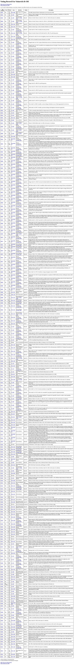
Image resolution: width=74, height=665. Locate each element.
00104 (2, 347)
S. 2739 (12, 326)
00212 (2, 646)
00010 (2, 39)
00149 (2, 478)
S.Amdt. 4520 (18, 334)
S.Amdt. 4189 (18, 152)
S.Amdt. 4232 (18, 224)
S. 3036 (12, 456)
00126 (2, 414)
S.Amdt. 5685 (18, 647)
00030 (2, 104)
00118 (2, 388)
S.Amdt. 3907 (18, 57)
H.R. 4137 (13, 598)
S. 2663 (12, 120)
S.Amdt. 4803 (18, 447)
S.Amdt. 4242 (18, 206)
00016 (2, 59)
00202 (2, 620)
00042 (2, 139)
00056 (2, 188)
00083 (2, 282)
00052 (2, 175)
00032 (2, 110)
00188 (2, 584)
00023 (2, 79)
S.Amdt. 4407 (18, 303)
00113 (2, 374)
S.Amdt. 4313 (18, 247)
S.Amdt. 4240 (18, 214)
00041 (2, 136)
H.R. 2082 (13, 74)
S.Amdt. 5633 (18, 621)
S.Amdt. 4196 (18, 165)
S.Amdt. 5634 (18, 625)
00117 (2, 385)
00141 (2, 456)
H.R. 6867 (13, 654)
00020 (2, 72)
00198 (2, 608)
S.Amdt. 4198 (18, 182)
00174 (2, 543)
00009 (2, 36)
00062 (2, 209)
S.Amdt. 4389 (18, 310)
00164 (2, 517)
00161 (2, 509)
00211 (2, 643)
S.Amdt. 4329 (18, 186)
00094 (2, 317)
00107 (2, 358)
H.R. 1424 (13, 646)
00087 (2, 294)
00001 (2, 12)
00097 (2, 326)
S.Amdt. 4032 (18, 94)
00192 (2, 593)
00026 (2, 90)
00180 (2, 563)
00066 (2, 223)
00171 (2, 536)
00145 (2, 467)
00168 (2, 529)
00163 (2, 514)
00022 (2, 76)
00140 (2, 454)
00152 (2, 485)
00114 (2, 376)
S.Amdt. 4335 (18, 242)
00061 (2, 206)
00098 (2, 330)
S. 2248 (12, 14)
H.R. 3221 (13, 117)
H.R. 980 (13, 414)
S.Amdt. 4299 (18, 286)
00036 (2, 120)
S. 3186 (12, 581)
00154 (2, 491)
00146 (2, 470)
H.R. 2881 (13, 376)
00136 (2, 444)
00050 (2, 168)
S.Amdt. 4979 (18, 613)
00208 (2, 636)
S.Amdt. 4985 (18, 489)
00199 (2, 612)
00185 (2, 576)
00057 (2, 192)
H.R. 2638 (13, 634)
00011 (2, 42)
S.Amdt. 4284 (18, 227)
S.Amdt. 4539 (18, 352)
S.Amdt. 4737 (18, 409)
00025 (2, 86)
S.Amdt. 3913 (18, 46)
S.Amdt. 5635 (18, 627)
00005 (2, 24)
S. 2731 (12, 543)
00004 (2, 21)
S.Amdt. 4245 (18, 283)
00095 (2, 320)
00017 (2, 63)
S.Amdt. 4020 (18, 80)
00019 (2, 69)
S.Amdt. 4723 (18, 393)
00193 (2, 596)
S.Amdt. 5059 (18, 521)
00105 (2, 351)
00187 (2, 581)
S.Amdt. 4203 (18, 179)
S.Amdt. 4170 (18, 144)
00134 (2, 438)
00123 (2, 405)
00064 (2, 216)
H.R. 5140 (13, 24)
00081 (2, 275)
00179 (2, 559)
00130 (2, 424)
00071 (2, 241)
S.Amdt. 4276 (18, 266)
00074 (2, 250)
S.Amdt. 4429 (18, 318)
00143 (2, 462)
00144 (2, 464)
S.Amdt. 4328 (18, 221)
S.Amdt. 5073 (18, 551)
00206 (2, 631)
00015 (2, 56)
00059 (2, 199)
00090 (2, 302)
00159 (2, 504)
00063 (2, 213)
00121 (2, 398)
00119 (2, 392)
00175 (2, 546)
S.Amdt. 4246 (18, 210)
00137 (2, 446)
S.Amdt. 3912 (18, 60)
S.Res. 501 (13, 294)
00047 (2, 157)
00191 (2, 591)
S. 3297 (12, 584)
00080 (2, 271)
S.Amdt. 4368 (18, 238)
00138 (2, 449)
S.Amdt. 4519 (18, 338)
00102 (2, 342)
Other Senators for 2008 (4, 5)
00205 (2, 629)
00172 (2, 539)
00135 (2, 441)
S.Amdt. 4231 (18, 203)
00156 (2, 497)
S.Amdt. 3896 (18, 105)
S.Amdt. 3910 (18, 50)
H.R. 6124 (13, 464)
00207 (2, 634)
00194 (2, 598)
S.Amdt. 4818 (18, 452)
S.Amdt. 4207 (18, 189)
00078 (2, 265)
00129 (2, 422)
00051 (2, 171)
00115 (2, 379)
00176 (2, 550)
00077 (2, 261)
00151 (2, 482)
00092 (2, 309)
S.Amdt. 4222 (18, 196)
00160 (2, 506)
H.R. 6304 (13, 501)
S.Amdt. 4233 (18, 276)
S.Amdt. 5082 (18, 564)
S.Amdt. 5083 (18, 557)
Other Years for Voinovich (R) (6, 4)
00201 (2, 617)
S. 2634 (12, 115)
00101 (2, 339)
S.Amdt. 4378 (18, 258)
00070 (2, 237)
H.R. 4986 (13, 12)
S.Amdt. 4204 (18, 172)
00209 (2, 639)
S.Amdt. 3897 (18, 108)
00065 (2, 220)
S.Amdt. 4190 (18, 149)
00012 (2, 45)
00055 (2, 185)
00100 (2, 337)
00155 (2, 494)
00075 (2, 254)
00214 (2, 654)
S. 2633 (12, 112)
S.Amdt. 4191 (18, 169)
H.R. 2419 (13, 419)
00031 (2, 107)
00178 (2, 556)
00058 (2, 195)
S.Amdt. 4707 (18, 399)
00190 (2, 588)
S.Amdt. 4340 (18, 245)
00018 (2, 66)
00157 (2, 499)
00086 (2, 292)
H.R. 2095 (13, 639)
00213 (2, 650)
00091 (2, 305)
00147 (2, 473)
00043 (2, 143)
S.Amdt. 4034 (18, 87)
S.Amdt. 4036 (18, 91)
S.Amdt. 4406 (18, 306)
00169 (2, 531)
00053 (2, 178)
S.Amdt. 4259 (18, 200)
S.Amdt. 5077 (18, 567)
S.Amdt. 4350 (18, 193)
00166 (2, 523)
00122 (2, 401)
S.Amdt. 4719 (18, 386)
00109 (2, 363)
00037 (2, 123)
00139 (2, 451)
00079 (2, 268)
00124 (2, 408)
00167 (2, 526)
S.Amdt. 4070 (18, 101)
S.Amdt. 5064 (18, 518)
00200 (2, 615)
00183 (2, 571)
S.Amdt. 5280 (18, 609)
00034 (2, 115)
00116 (2, 382)
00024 (2, 83)
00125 (2, 411)
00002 (2, 14)
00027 (2, 93)
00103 (2, 344)
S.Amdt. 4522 (18, 327)
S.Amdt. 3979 (18, 53)
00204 (2, 626)
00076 (2, 257)
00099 (2, 333)
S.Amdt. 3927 (18, 64)
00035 (2, 117)
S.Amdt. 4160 (18, 140)
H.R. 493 (13, 374)
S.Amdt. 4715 (18, 402)
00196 (2, 603)
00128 (2, 419)
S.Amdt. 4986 (18, 486)
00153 (2, 488)
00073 (2, 247)
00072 (2, 244)
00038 (2, 126)
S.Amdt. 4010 (18, 37)
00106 (2, 354)
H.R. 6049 (13, 473)
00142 (2, 459)
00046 (2, 154)
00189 (2, 586)
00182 (2, 569)
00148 (2, 475)
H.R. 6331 (13, 506)
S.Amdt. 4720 (18, 406)
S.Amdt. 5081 (18, 560)
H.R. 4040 (13, 136)
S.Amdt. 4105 (18, 127)
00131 (2, 427)
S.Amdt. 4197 (18, 231)
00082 (2, 278)
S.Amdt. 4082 (18, 84)
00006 (2, 26)
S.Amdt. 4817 (18, 449)
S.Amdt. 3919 (18, 67)
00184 (2, 574)
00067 (2, 226)
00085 (2, 289)
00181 (2, 566)
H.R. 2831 (13, 365)
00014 (2, 52)
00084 (2, 285)
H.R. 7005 (13, 656)
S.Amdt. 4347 (18, 254)
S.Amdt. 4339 (18, 279)
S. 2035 (12, 591)
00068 (2, 230)
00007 (2, 29)
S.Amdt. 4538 (18, 355)
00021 (2, 74)
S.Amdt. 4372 (18, 262)
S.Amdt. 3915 (18, 43)
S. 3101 (12, 478)
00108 (2, 361)
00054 (2, 181)
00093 (2, 313)
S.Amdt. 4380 (18, 269)
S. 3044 (12, 470)
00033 (2, 112)
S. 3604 (12, 631)
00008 (2, 33)
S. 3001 (12, 600)
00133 (2, 434)
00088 (2, 297)
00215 (2, 656)
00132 (2, 431)
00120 (2, 395)
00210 (2, 641)
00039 (2, 130)
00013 (2, 49)
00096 (2, 323)
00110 (2, 365)
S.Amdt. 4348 (18, 251)
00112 (2, 371)
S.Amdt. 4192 (18, 176)
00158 (2, 501)
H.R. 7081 (13, 643)
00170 (2, 534)
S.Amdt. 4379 (18, 272)
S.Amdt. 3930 (18, 30)
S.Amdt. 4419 (18, 321)
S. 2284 (12, 382)
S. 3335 (12, 593)
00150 (2, 480)
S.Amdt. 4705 (18, 396)
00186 (2, 579)
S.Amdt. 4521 (18, 331)
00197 (2, 605)
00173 (2, 541)
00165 (2, 520)
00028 (2, 97)
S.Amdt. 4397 (18, 301)
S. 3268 (12, 571)
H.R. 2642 (13, 446)
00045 (2, 151)
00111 (2, 368)
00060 (2, 202)
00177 (2, 553)
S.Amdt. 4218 (18, 217)
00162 (2, 511)
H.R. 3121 (13, 411)
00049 (2, 164)
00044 (2, 148)
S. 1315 (12, 363)
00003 (2, 17)
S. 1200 (12, 79)
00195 (2, 600)
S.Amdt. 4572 (18, 369)
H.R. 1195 (13, 344)
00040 (2, 133)
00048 (2, 161)
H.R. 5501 (13, 569)
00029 (2, 100)
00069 (2, 233)
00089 (2, 300)
